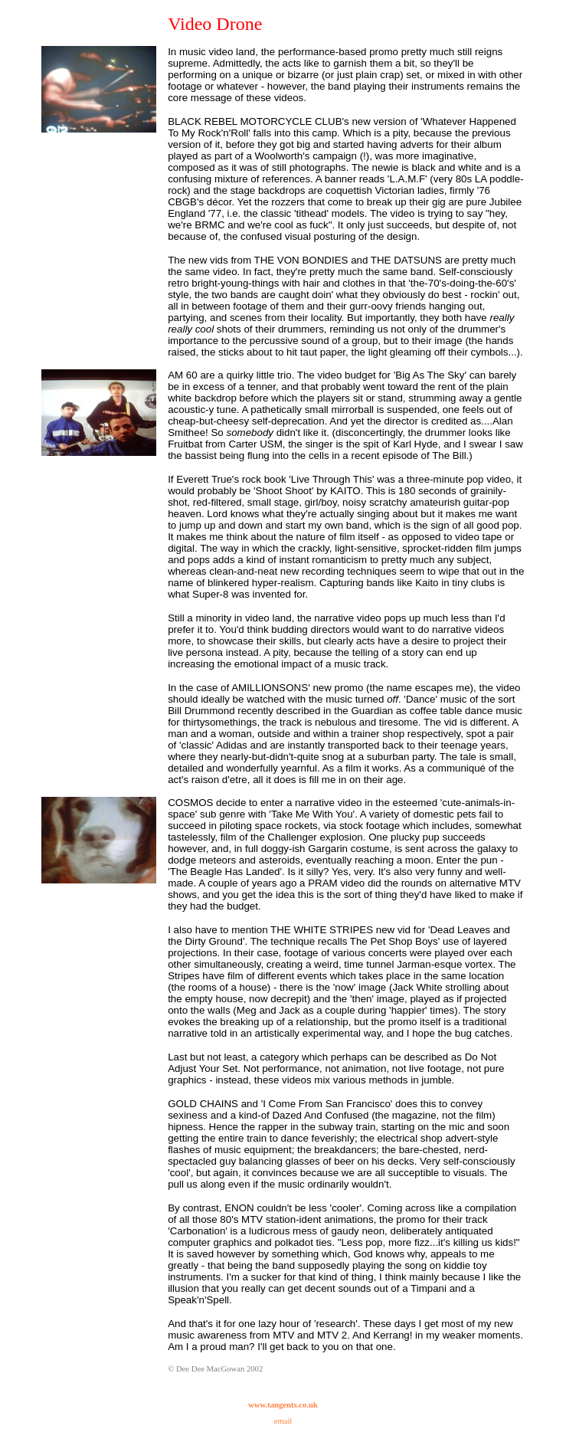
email (283, 1421)
